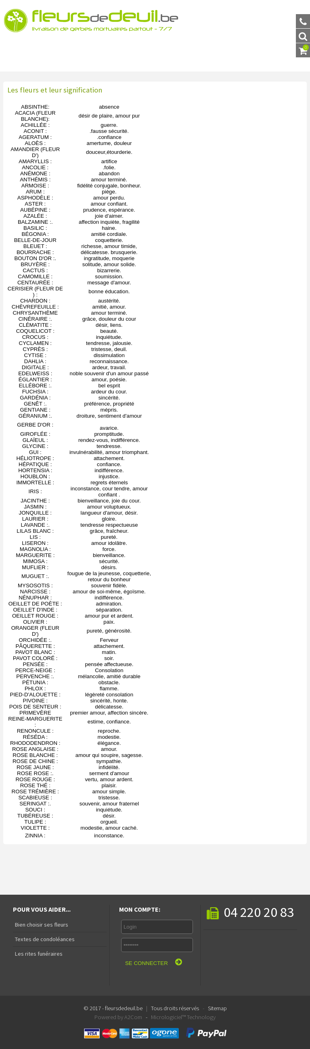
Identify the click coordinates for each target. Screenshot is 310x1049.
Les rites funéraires (38, 953)
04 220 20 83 (250, 912)
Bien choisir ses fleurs (40, 924)
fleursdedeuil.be (123, 1008)
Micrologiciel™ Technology (183, 1017)
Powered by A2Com (118, 1017)
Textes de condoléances (44, 939)
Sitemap (217, 1008)
